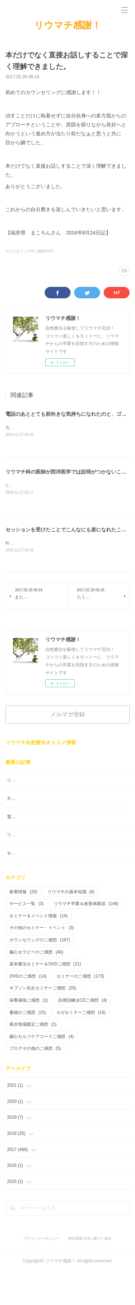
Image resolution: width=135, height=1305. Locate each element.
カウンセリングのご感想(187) (29, 251)
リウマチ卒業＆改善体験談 (86, 936)
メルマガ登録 (67, 716)
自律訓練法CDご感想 (82, 1032)
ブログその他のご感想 (35, 1080)
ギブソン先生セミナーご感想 (42, 1020)
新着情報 (23, 924)
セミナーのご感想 (80, 1008)
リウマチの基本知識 (71, 924)
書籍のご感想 (27, 1044)
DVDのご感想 (27, 1008)
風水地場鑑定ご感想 (33, 1056)
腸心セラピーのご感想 (36, 984)
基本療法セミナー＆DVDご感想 (45, 996)
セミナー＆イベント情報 (38, 948)
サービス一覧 (26, 936)
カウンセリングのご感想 (39, 972)
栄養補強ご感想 (28, 1032)
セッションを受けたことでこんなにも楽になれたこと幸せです (67, 885)
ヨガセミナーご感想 (80, 1044)
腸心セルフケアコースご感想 (41, 1068)
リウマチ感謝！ (67, 25)
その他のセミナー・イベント (41, 960)
